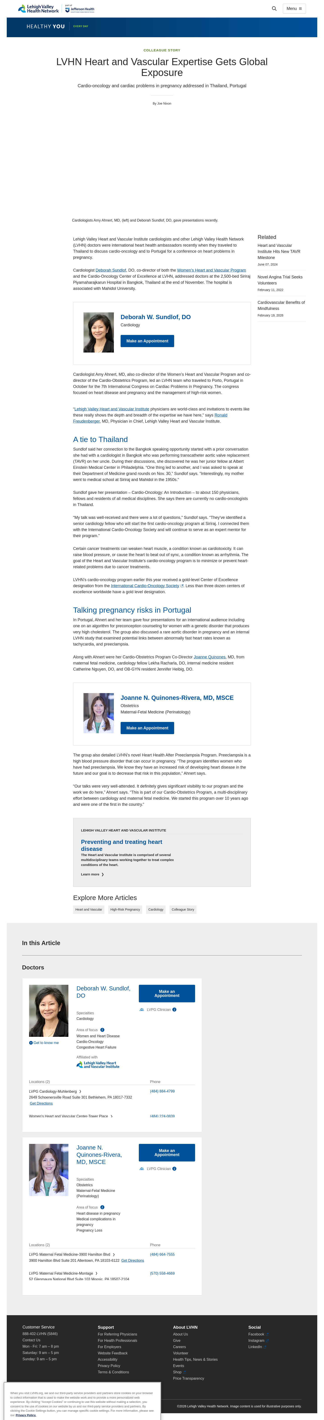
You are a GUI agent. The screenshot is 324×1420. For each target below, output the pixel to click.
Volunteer (180, 1353)
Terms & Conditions (113, 1372)
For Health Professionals (117, 1340)
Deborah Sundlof (111, 270)
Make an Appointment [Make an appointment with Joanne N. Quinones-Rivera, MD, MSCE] (167, 1152)
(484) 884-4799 (162, 1091)
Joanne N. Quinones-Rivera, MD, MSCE (177, 697)
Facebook (258, 1334)
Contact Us (31, 1340)
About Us (180, 1334)
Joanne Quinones (209, 657)
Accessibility (107, 1359)
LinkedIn (257, 1347)
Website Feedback (113, 1353)
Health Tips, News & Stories (195, 1359)
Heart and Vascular (88, 909)
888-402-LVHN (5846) (40, 1334)
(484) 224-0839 (162, 1116)
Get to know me (46, 1043)
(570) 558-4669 (162, 1273)
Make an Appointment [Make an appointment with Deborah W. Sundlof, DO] (167, 993)
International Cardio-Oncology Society (147, 586)
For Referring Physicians (117, 1334)
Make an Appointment (147, 341)
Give (176, 1340)
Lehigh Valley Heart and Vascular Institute (111, 409)
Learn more (90, 874)
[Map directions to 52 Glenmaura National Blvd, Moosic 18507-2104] (41, 1285)
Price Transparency (188, 1378)
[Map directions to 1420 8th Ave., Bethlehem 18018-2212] (125, 1122)
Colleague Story (162, 50)
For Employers (109, 1347)
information (102, 1029)
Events (178, 1366)
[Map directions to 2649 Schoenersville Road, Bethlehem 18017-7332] (41, 1103)
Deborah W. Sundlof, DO (156, 317)
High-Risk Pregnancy (125, 909)
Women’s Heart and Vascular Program (211, 270)
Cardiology (155, 909)
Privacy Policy (109, 1366)
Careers (179, 1347)
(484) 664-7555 (162, 1254)
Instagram (258, 1340)
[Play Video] (48, 1043)
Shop (179, 1372)
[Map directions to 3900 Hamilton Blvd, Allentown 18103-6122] (132, 1260)
